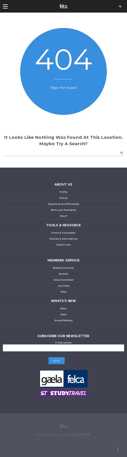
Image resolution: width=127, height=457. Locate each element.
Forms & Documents (63, 232)
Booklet (63, 273)
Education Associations (63, 238)
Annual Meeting (63, 320)
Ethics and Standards (63, 210)
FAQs (63, 291)
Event (63, 314)
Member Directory (63, 267)
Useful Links (63, 244)
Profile (63, 192)
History (63, 198)
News (63, 308)
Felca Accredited (63, 279)
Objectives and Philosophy (63, 204)
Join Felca (64, 285)
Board (63, 216)
